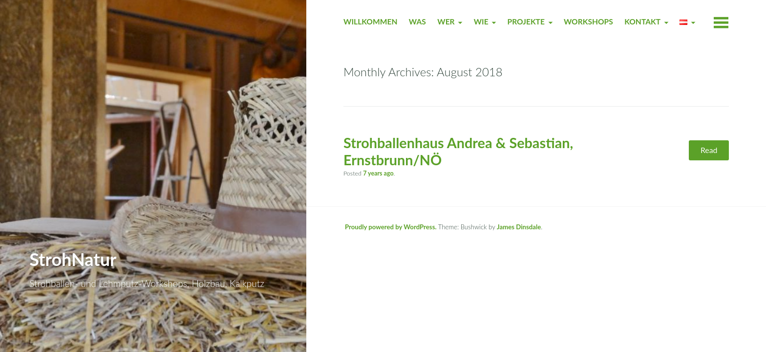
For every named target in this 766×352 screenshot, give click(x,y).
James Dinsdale (519, 227)
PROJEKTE (526, 21)
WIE (481, 21)
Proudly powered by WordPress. (391, 227)
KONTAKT (642, 21)
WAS (417, 21)
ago (378, 173)
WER (445, 21)
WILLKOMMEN (370, 21)
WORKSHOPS (588, 21)
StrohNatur (72, 259)
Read (709, 149)
